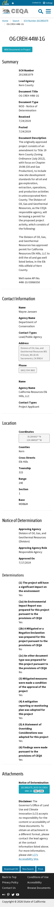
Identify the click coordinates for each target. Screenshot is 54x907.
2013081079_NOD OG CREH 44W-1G (34, 789)
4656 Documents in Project (17, 49)
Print (40, 868)
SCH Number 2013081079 (36, 20)
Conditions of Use (38, 877)
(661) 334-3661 (28, 370)
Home (5, 20)
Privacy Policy (10, 882)
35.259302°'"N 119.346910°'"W (34, 438)
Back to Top (9, 877)
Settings (47, 2)
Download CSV (11, 868)
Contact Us (36, 2)
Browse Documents (38, 888)
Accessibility (34, 882)
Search (16, 20)
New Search (28, 868)
